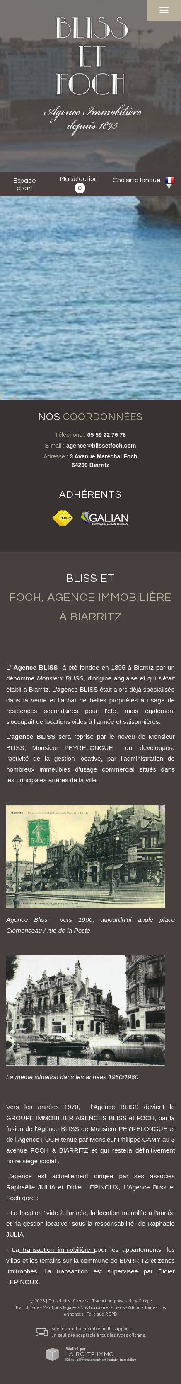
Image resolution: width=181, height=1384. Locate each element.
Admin (134, 1307)
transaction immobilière (56, 1249)
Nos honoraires (95, 1307)
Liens (119, 1307)
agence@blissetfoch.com (101, 445)
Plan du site (27, 1307)
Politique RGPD (102, 1314)
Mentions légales (60, 1307)
